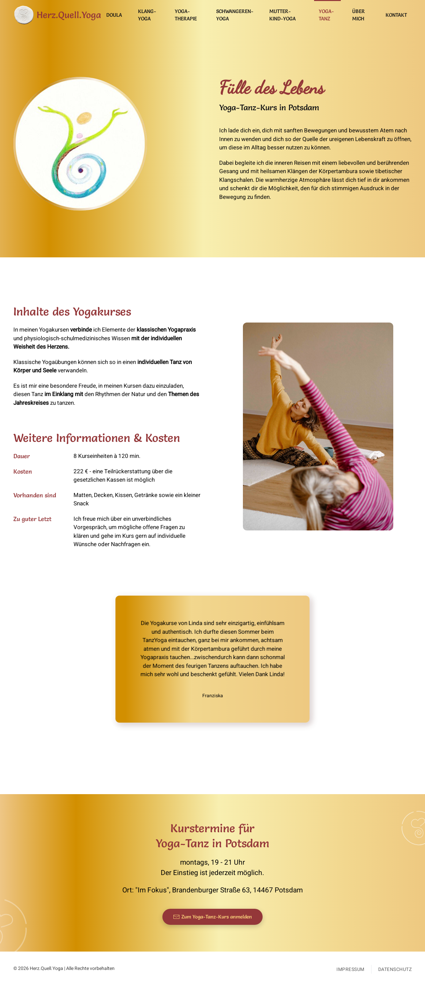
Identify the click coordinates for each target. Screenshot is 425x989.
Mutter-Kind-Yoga (282, 15)
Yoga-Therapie (186, 15)
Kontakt (396, 15)
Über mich (358, 15)
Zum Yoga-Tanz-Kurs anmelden (212, 916)
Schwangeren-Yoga (234, 15)
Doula (114, 15)
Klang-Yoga (147, 15)
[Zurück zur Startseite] (57, 15)
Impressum (350, 969)
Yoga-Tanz (326, 15)
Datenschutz (395, 969)
